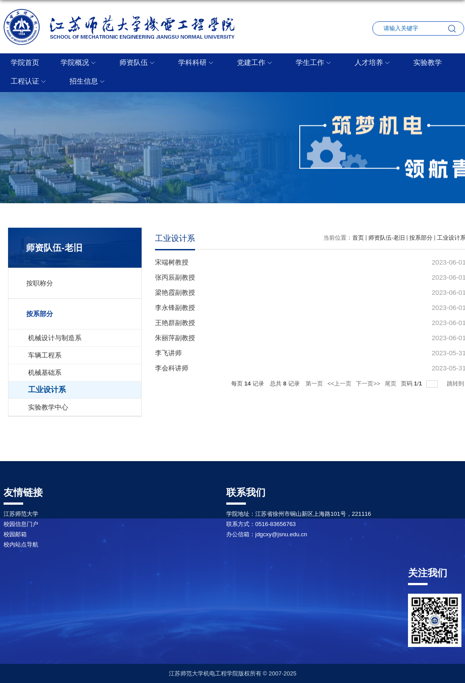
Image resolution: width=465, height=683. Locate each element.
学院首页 (25, 62)
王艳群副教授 (175, 322)
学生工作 (314, 63)
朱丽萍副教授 (175, 338)
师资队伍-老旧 (386, 237)
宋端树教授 (171, 262)
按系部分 (420, 237)
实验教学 (427, 62)
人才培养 (373, 63)
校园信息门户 (21, 524)
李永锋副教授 (175, 307)
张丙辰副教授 (175, 277)
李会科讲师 (171, 368)
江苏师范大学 (21, 513)
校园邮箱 (15, 534)
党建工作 (255, 63)
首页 (358, 237)
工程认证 (29, 81)
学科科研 (197, 63)
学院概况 (79, 63)
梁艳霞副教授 (175, 292)
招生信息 (88, 81)
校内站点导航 (21, 544)
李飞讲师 (168, 353)
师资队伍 (138, 63)
